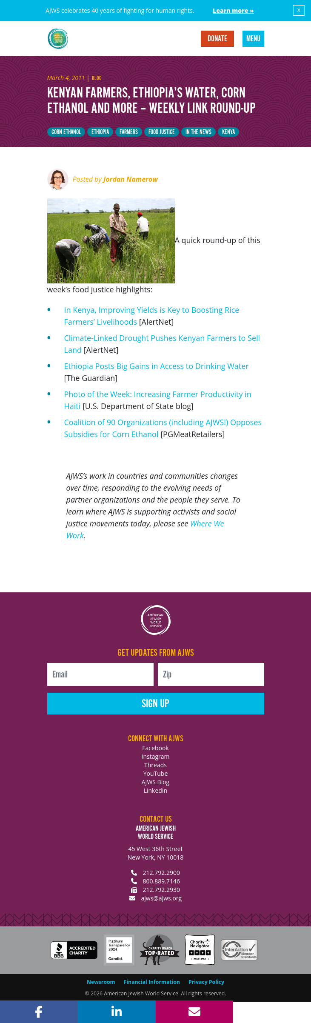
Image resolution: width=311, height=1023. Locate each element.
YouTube (155, 773)
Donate (217, 39)
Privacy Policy (206, 982)
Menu (253, 39)
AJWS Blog (155, 782)
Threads (155, 765)
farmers (129, 132)
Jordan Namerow (130, 179)
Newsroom (101, 982)
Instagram (155, 756)
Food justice (161, 132)
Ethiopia (100, 132)
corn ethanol (66, 132)
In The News (198, 132)
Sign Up (155, 704)
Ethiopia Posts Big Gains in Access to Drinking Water (156, 366)
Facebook (155, 748)
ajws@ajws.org (161, 898)
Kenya (228, 132)
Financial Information (152, 982)
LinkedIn (156, 790)
